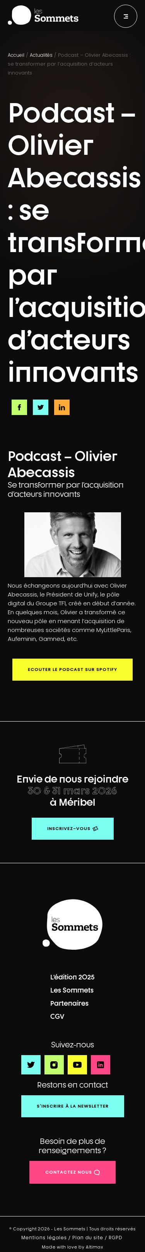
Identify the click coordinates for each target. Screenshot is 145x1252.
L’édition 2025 (72, 977)
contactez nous (68, 1172)
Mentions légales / (46, 1237)
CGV (57, 1016)
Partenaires (69, 1003)
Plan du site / (90, 1237)
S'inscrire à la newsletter (73, 1106)
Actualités (41, 55)
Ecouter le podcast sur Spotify (72, 669)
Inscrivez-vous (68, 828)
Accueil (16, 55)
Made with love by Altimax (72, 1246)
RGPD (116, 1237)
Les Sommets (72, 990)
